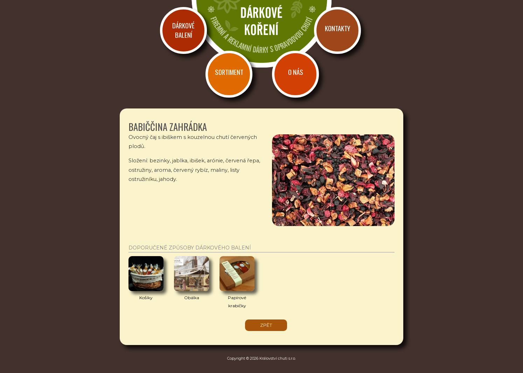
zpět (266, 325)
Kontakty (337, 28)
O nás (295, 72)
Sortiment (229, 72)
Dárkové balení (183, 30)
